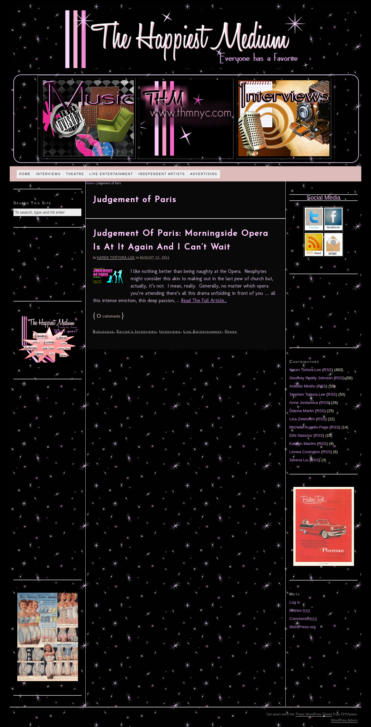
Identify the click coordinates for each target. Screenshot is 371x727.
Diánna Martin (301, 410)
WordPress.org (302, 627)
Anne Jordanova (303, 402)
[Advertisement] (47, 263)
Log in (294, 602)
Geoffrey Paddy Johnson (311, 378)
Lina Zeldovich (302, 419)
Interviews (48, 174)
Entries (300, 610)
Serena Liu (298, 460)
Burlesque (103, 331)
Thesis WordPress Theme (313, 714)
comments (108, 316)
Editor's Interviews (136, 331)
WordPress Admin (344, 720)
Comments (303, 618)
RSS (328, 369)
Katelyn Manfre (302, 443)
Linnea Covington (304, 452)
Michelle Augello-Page (308, 427)
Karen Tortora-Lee (116, 257)
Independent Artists (161, 174)
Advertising (203, 174)
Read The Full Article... (204, 300)
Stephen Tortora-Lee (307, 394)
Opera (231, 331)
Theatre (75, 174)
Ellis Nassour (300, 435)
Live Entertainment (111, 174)
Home (25, 174)
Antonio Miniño (302, 386)
